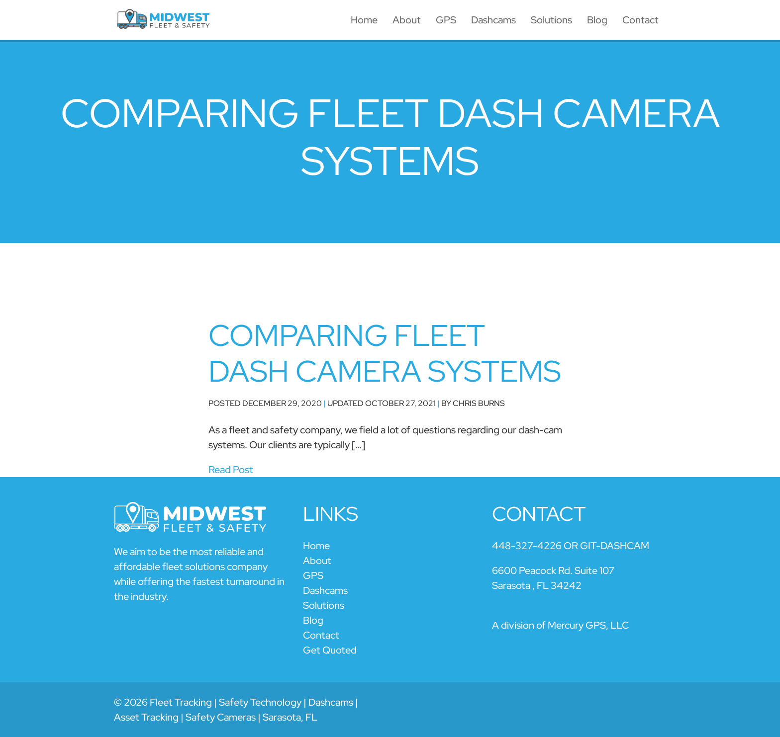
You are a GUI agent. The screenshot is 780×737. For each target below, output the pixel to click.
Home (364, 19)
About (406, 19)
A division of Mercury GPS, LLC (560, 625)
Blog (597, 19)
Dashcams (493, 19)
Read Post (230, 469)
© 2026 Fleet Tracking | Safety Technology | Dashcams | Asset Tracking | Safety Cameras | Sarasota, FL (236, 710)
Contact (640, 19)
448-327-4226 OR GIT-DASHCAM (570, 545)
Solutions (551, 19)
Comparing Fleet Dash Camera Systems (384, 353)
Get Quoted (330, 650)
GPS (446, 19)
